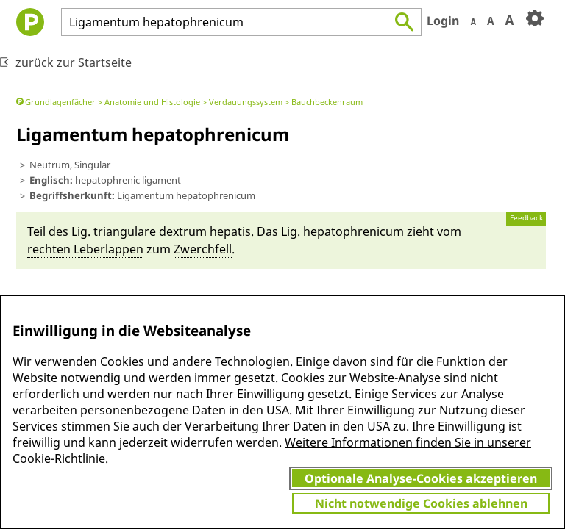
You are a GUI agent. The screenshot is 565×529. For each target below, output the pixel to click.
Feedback (526, 218)
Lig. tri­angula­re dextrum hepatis (161, 231)
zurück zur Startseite (66, 62)
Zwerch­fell (203, 249)
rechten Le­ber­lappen (85, 249)
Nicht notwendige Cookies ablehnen (421, 503)
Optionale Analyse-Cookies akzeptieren (421, 478)
